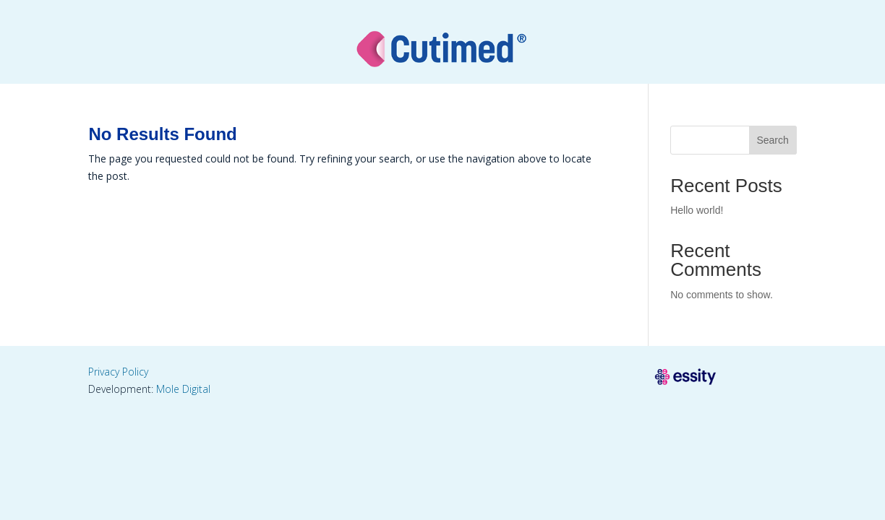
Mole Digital (183, 389)
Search (772, 140)
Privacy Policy (118, 371)
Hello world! (696, 210)
